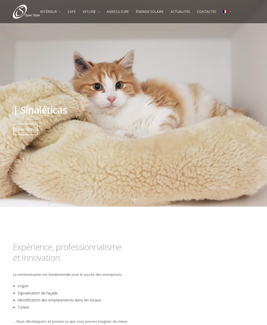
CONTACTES (206, 11)
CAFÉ (72, 11)
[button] (26, 129)
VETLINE (89, 11)
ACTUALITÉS (180, 11)
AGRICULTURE (118, 11)
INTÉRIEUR (48, 11)
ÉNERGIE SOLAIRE (150, 11)
